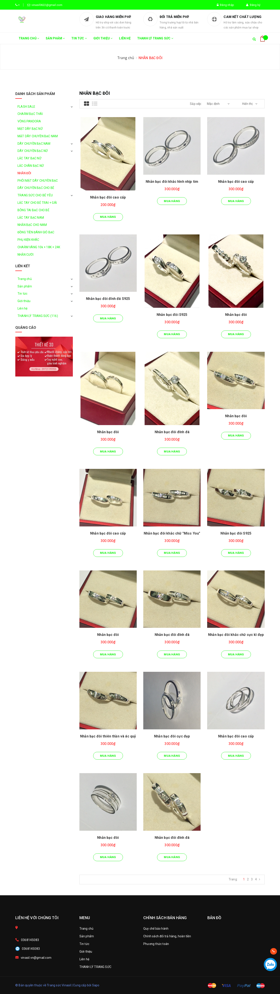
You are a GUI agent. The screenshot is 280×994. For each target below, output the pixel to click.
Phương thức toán (156, 944)
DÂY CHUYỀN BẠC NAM (34, 143)
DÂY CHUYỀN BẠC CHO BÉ (36, 188)
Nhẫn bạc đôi (236, 315)
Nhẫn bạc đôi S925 (172, 315)
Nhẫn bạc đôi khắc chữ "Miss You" (172, 533)
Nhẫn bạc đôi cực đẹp (172, 736)
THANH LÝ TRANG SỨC (155, 40)
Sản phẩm (55, 40)
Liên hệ (124, 38)
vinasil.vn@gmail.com (36, 957)
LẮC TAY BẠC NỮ (29, 158)
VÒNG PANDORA (29, 121)
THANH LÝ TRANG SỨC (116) (38, 316)
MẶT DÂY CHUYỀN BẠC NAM (38, 136)
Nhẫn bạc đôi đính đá (172, 432)
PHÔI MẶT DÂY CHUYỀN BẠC (38, 180)
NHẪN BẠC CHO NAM (32, 225)
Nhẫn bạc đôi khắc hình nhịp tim (172, 181)
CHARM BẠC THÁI (30, 114)
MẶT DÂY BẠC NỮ (30, 128)
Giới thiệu (102, 40)
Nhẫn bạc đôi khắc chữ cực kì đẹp (236, 635)
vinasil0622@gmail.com (46, 5)
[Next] (259, 879)
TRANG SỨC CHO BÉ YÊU (35, 195)
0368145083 (30, 940)
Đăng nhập (225, 5)
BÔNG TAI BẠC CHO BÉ (33, 210)
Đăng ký (253, 5)
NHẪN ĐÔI (24, 173)
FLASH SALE (26, 106)
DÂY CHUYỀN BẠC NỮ (33, 151)
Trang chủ (29, 40)
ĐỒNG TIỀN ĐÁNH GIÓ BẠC (36, 232)
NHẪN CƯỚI (25, 254)
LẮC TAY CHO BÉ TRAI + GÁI (37, 202)
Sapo (96, 985)
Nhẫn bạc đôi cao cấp (108, 197)
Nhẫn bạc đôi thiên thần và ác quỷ (108, 736)
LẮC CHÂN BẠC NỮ (31, 165)
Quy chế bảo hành (155, 928)
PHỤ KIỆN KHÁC (28, 239)
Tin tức (79, 40)
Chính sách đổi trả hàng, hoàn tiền (167, 936)
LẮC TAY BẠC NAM (31, 217)
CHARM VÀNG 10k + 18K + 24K (39, 247)
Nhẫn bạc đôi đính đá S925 (108, 299)
